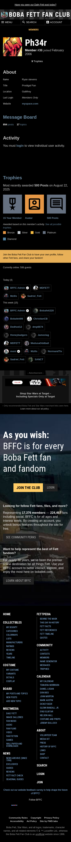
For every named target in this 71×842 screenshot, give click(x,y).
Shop (42, 754)
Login (51, 487)
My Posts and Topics (17, 693)
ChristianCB (37, 319)
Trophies (37, 61)
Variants (11, 673)
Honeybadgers (15, 335)
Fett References (48, 630)
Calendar (44, 676)
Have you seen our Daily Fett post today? (35, 4)
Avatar (34, 207)
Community (45, 645)
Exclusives (12, 764)
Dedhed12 (13, 327)
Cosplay (10, 681)
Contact (44, 758)
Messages (45, 665)
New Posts (11, 697)
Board (7, 689)
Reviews (10, 650)
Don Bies (44, 692)
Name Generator (48, 661)
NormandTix (51, 351)
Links (42, 750)
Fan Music (11, 721)
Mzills (10, 296)
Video (9, 732)
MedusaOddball (36, 343)
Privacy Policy (51, 817)
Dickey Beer (46, 704)
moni (12, 351)
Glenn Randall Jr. (49, 707)
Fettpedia (44, 614)
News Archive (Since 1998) (16, 759)
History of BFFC (48, 746)
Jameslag (40, 335)
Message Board (20, 117)
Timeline (10, 657)
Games (9, 740)
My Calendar (46, 681)
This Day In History (49, 622)
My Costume (12, 670)
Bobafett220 (43, 310)
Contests (45, 654)
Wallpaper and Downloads (14, 744)
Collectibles (12, 622)
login (20, 145)
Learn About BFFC (18, 580)
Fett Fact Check (14, 775)
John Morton (47, 696)
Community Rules (18, 817)
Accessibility (16, 821)
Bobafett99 (13, 319)
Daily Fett (11, 713)
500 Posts (56, 207)
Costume (9, 665)
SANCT (35, 359)
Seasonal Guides (14, 779)
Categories (12, 631)
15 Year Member (12, 207)
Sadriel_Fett (31, 296)
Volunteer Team (48, 735)
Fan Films (11, 728)
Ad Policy (32, 821)
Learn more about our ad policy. (34, 409)
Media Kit (45, 739)
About (41, 730)
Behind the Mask (48, 618)
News (6, 753)
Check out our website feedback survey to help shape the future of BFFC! (35, 792)
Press (43, 742)
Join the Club (28, 487)
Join (40, 782)
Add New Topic (13, 701)
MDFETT (41, 288)
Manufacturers (14, 642)
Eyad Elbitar (46, 711)
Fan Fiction (12, 736)
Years (9, 654)
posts (8, 124)
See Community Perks (21, 537)
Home (7, 614)
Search (29, 22)
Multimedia (11, 708)
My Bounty (11, 627)
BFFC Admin (16, 288)
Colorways (12, 635)
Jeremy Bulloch (48, 723)
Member (31, 50)
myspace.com (30, 103)
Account (54, 22)
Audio (9, 724)
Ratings (10, 646)
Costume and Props (50, 719)
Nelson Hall (46, 715)
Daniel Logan (47, 689)
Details (10, 677)
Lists (8, 638)
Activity (44, 650)
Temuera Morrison (49, 685)
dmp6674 (34, 327)
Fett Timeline (47, 634)
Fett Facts (45, 626)
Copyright (36, 817)
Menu (6, 22)
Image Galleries (14, 717)
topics (22, 124)
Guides (9, 768)
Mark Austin (46, 700)
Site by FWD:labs (49, 821)
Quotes (43, 637)
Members (34, 29)
